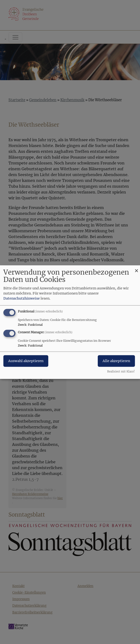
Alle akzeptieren (116, 361)
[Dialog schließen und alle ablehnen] (136, 268)
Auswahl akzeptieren (25, 361)
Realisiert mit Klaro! (121, 371)
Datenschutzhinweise (21, 298)
